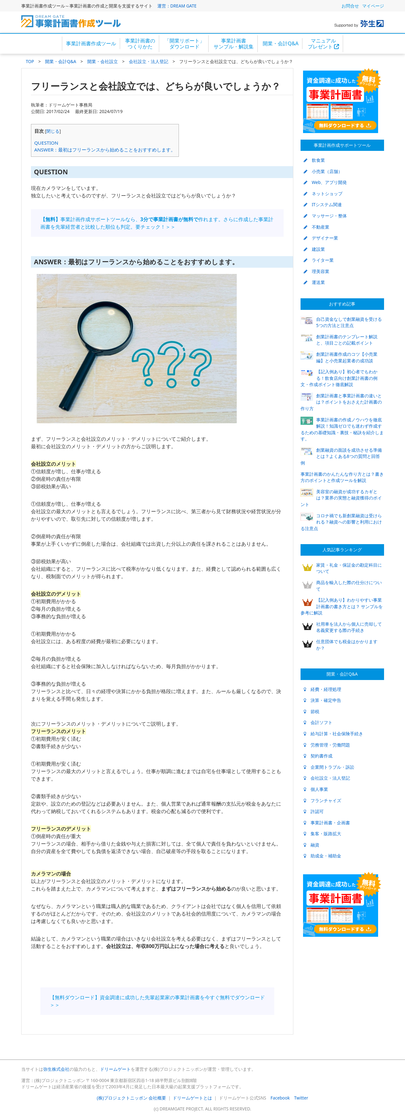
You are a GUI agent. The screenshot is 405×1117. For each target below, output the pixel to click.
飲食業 (314, 160)
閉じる (52, 131)
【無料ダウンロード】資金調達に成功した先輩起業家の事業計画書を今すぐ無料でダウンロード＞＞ (157, 1001)
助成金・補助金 (322, 856)
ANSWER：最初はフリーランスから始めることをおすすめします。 (105, 149)
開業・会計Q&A (280, 43)
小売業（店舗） (323, 171)
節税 (311, 711)
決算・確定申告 (322, 700)
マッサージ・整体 (325, 216)
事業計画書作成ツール (91, 43)
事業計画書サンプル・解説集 (234, 43)
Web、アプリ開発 (325, 182)
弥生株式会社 (56, 1069)
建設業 (314, 249)
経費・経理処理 (322, 689)
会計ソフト (318, 722)
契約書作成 (318, 756)
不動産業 (316, 227)
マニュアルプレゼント (323, 43)
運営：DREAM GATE (177, 6)
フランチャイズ (322, 800)
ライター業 (319, 260)
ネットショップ (323, 193)
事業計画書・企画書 (327, 823)
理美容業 (316, 271)
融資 (311, 845)
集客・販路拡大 (322, 834)
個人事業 (316, 789)
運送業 (314, 282)
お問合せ (350, 6)
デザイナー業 (321, 238)
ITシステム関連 (323, 204)
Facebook (280, 1098)
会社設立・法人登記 (148, 61)
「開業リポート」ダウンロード (185, 43)
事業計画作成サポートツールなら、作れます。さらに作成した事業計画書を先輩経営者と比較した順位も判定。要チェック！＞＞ (156, 223)
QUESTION (46, 143)
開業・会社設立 (102, 61)
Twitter (301, 1098)
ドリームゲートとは (192, 1098)
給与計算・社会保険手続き (333, 734)
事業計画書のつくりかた (140, 43)
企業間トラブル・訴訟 (329, 767)
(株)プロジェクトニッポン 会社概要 (131, 1098)
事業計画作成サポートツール (342, 145)
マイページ (373, 6)
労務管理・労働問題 (327, 745)
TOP (30, 61)
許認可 (314, 811)
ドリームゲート (115, 1069)
